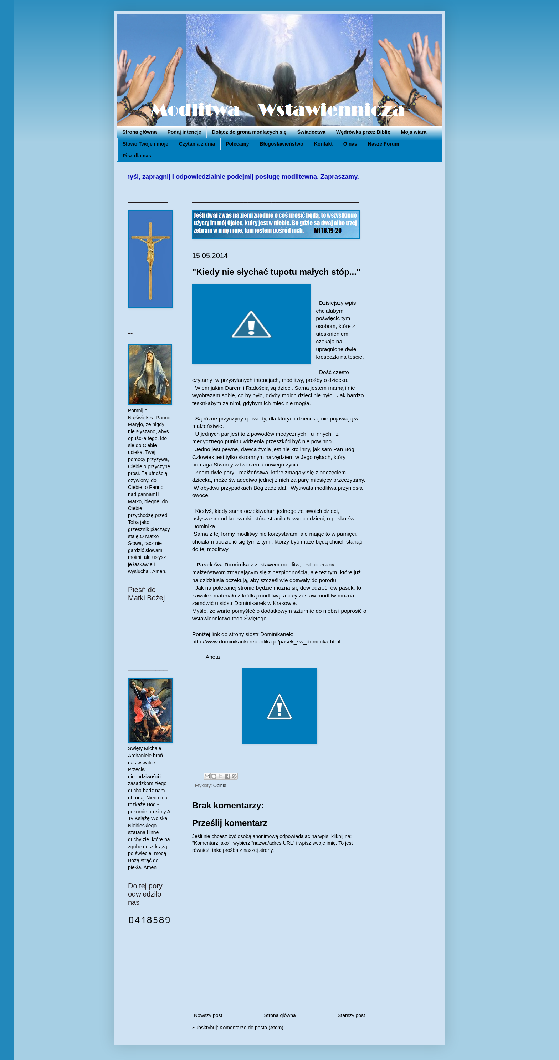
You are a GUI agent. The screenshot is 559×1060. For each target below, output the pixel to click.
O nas (350, 144)
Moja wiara (414, 132)
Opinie (219, 785)
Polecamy (237, 144)
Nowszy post (208, 1015)
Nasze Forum (383, 144)
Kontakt (323, 144)
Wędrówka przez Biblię (363, 132)
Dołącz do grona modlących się (249, 132)
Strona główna (139, 132)
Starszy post (351, 1015)
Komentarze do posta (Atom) (251, 1027)
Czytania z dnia (197, 144)
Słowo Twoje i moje (145, 144)
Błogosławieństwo (281, 144)
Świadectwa (311, 132)
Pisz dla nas (137, 155)
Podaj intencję (184, 132)
